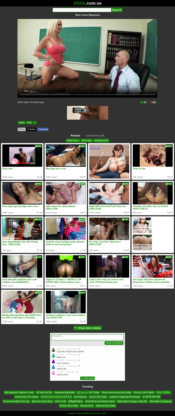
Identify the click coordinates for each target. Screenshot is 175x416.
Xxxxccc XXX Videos (144, 392)
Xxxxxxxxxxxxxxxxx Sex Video (116, 392)
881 (152, 102)
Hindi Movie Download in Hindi (100, 401)
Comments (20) (94, 135)
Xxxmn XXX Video (98, 397)
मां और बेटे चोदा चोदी (151, 397)
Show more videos (87, 328)
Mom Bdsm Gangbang (161, 401)
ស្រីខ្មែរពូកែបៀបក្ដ (75, 401)
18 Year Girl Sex (44, 392)
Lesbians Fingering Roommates (124, 397)
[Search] (81, 10)
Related (75, 135)
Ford (29, 122)
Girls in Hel (60, 401)
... (35, 122)
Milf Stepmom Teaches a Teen (19, 392)
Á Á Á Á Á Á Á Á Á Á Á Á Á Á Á (56, 397)
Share (22, 129)
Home (71, 413)
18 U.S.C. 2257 (99, 413)
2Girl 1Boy (87, 140)
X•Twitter (31, 129)
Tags (78, 413)
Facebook (43, 129)
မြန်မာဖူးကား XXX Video (88, 392)
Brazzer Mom (86, 406)
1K (143, 102)
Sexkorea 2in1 (101, 140)
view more (87, 378)
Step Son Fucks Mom (42, 401)
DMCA (86, 413)
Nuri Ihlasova (80, 397)
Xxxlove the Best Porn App (16, 401)
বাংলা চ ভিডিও (163, 392)
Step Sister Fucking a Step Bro (132, 401)
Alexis (22, 122)
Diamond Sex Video (105, 406)
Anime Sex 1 (73, 140)
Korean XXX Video (69, 406)
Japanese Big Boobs (65, 392)
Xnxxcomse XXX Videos (27, 397)
